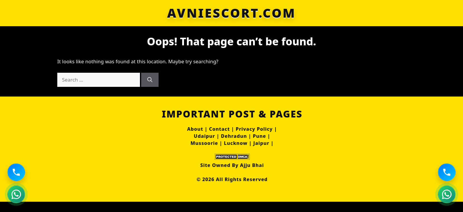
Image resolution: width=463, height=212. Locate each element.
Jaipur (261, 143)
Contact (219, 129)
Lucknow (235, 143)
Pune (259, 136)
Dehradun (234, 136)
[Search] (150, 80)
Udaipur (204, 136)
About (195, 129)
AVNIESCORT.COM (231, 13)
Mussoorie (204, 143)
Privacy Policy (254, 129)
